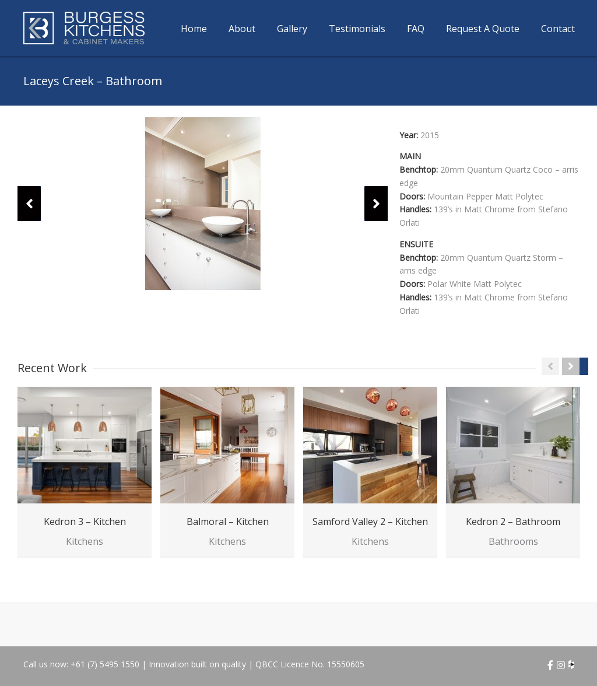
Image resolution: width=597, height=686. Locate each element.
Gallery (292, 28)
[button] (29, 203)
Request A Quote (482, 28)
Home (194, 28)
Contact (558, 28)
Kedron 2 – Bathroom (513, 521)
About (242, 28)
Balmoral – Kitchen (228, 521)
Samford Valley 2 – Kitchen (370, 521)
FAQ (415, 28)
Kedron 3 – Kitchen (85, 521)
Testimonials (357, 28)
